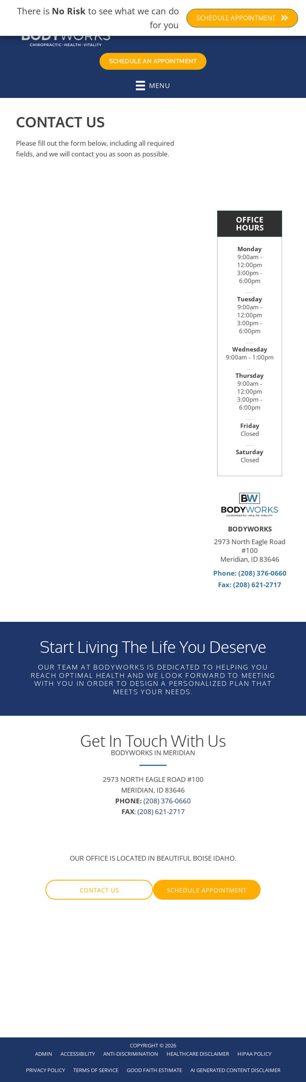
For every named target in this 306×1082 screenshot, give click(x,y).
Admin (43, 1053)
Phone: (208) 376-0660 (249, 573)
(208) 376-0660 (167, 800)
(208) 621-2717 (161, 811)
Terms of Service (95, 1070)
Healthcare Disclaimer (198, 1053)
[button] (99, 890)
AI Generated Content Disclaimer (235, 1070)
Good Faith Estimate (154, 1070)
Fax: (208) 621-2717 (249, 584)
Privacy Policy (45, 1070)
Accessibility (78, 1053)
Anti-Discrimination (130, 1053)
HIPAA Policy (254, 1053)
